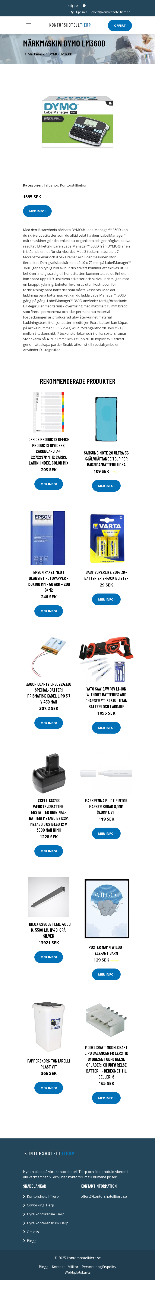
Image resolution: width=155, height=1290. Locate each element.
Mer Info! (37, 211)
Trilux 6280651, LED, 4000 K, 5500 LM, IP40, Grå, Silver (49, 929)
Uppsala (81, 12)
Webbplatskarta (78, 1272)
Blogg (32, 1240)
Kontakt (58, 1266)
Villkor (73, 1266)
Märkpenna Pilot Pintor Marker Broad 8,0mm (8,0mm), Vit (106, 806)
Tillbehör (51, 185)
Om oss (33, 1231)
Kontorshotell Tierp (43, 1196)
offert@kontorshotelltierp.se (110, 12)
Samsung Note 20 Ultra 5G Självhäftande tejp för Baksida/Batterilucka (106, 458)
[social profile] (84, 6)
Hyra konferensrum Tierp (47, 1223)
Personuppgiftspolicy (99, 1266)
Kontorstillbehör (73, 185)
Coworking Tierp (40, 1205)
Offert (120, 25)
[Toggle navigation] (29, 25)
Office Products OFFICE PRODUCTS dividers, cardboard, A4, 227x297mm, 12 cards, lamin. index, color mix (48, 451)
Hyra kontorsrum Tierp (45, 1214)
